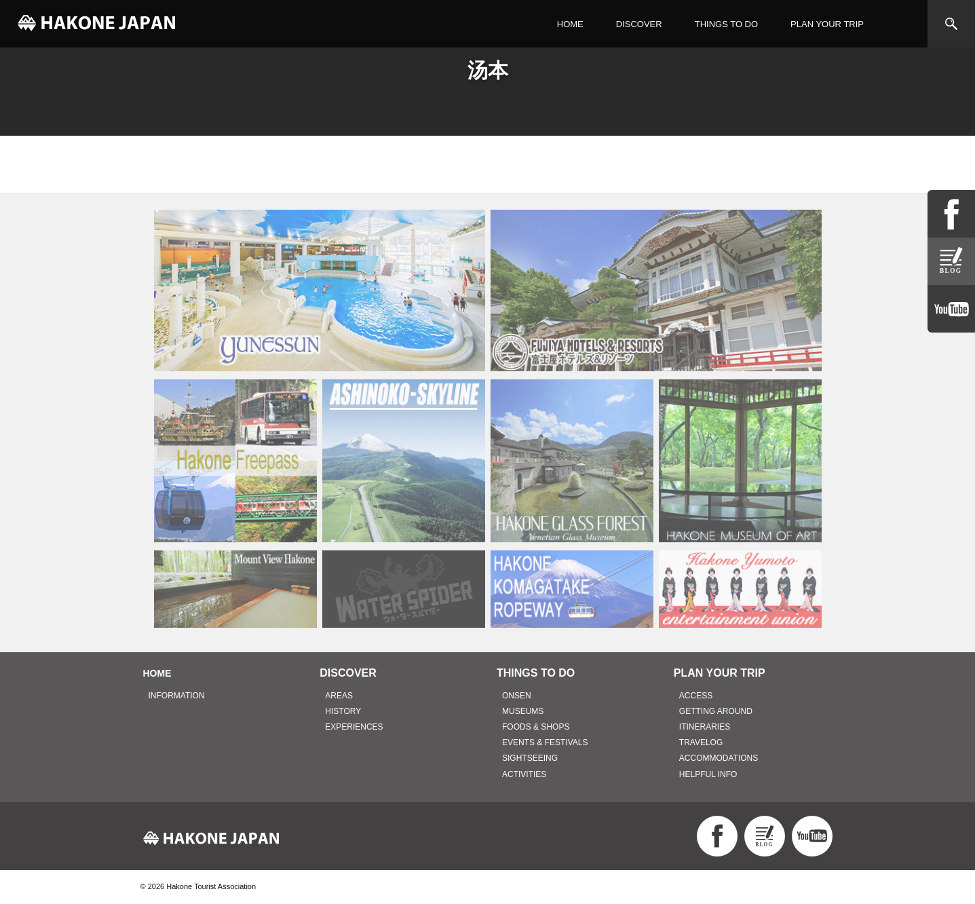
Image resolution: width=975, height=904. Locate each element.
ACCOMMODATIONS (718, 758)
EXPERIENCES (354, 727)
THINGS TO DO (726, 24)
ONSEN (516, 695)
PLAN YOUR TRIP (827, 24)
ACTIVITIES (524, 774)
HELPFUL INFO (708, 774)
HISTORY (343, 711)
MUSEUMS (522, 711)
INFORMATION (177, 695)
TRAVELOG (701, 742)
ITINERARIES (704, 727)
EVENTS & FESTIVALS (545, 742)
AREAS (339, 695)
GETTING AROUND (715, 711)
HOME (570, 24)
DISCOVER (639, 24)
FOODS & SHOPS (535, 727)
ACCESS (695, 695)
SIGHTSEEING (530, 758)
